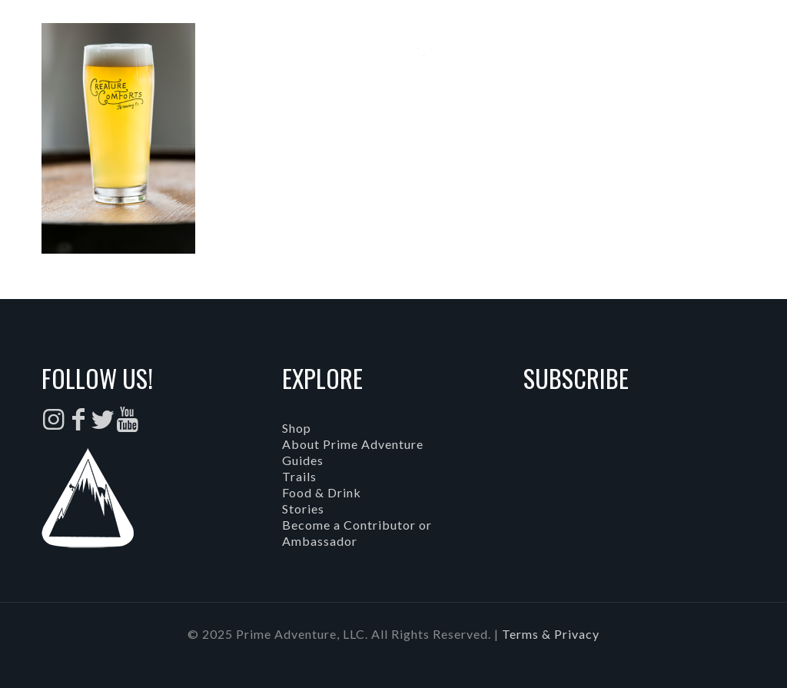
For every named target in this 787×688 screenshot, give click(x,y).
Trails (299, 476)
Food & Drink (321, 492)
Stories (303, 508)
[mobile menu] (762, 58)
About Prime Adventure (352, 444)
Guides (303, 460)
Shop (296, 427)
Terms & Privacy (550, 634)
